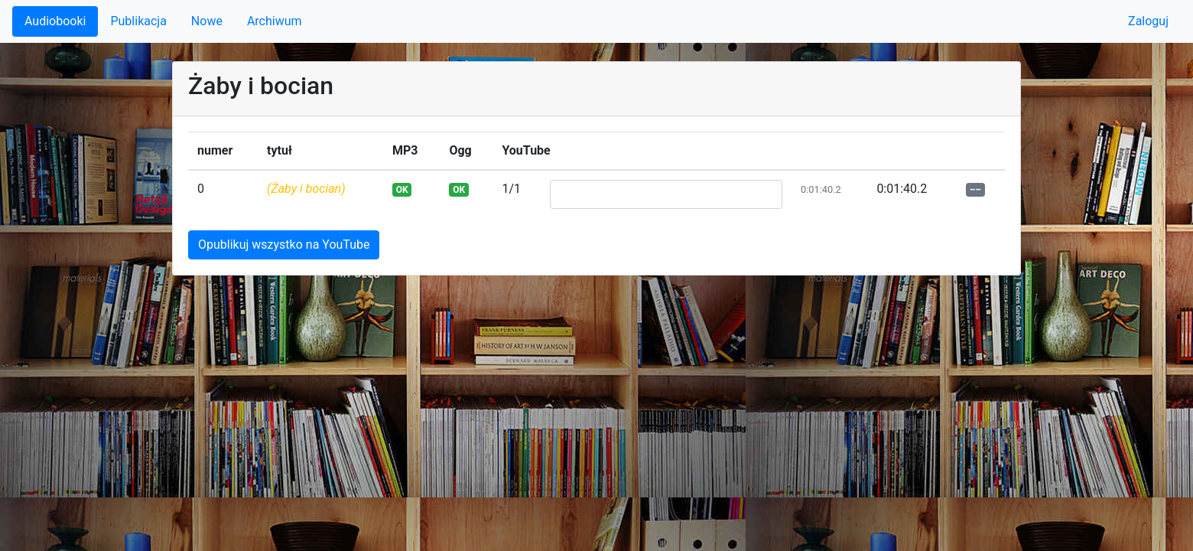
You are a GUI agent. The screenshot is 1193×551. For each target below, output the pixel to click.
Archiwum (274, 21)
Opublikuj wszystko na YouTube (283, 244)
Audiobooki (55, 21)
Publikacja (138, 21)
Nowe (207, 21)
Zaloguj (1148, 21)
